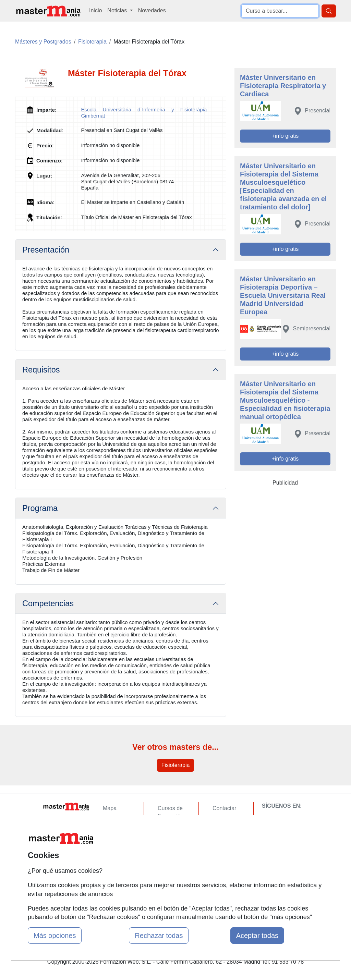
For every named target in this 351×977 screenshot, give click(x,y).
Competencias (48, 603)
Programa (40, 508)
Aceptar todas (257, 935)
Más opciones (55, 935)
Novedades (152, 10)
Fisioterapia (175, 765)
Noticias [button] (117, 10)
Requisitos (41, 369)
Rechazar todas (159, 935)
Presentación (45, 249)
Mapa (110, 808)
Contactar (224, 808)
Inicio (95, 10)
